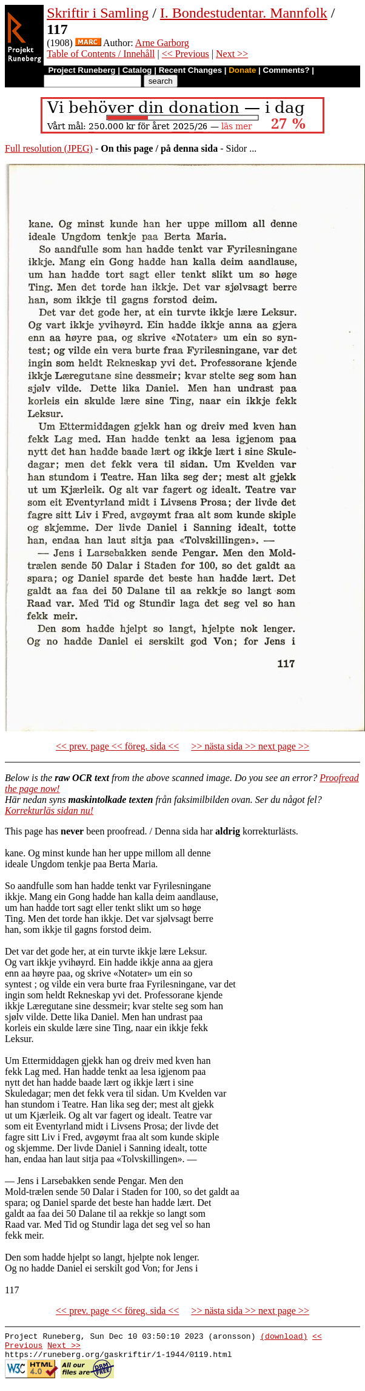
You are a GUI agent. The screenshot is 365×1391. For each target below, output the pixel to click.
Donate (242, 70)
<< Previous (185, 54)
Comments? (286, 70)
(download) (283, 1337)
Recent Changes (190, 70)
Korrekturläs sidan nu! (49, 810)
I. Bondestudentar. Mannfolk (243, 13)
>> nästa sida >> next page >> (250, 746)
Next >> (232, 54)
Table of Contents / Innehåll (101, 54)
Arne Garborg (162, 43)
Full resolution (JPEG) (49, 148)
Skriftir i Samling (98, 13)
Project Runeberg (81, 70)
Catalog (137, 70)
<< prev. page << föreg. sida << (117, 746)
